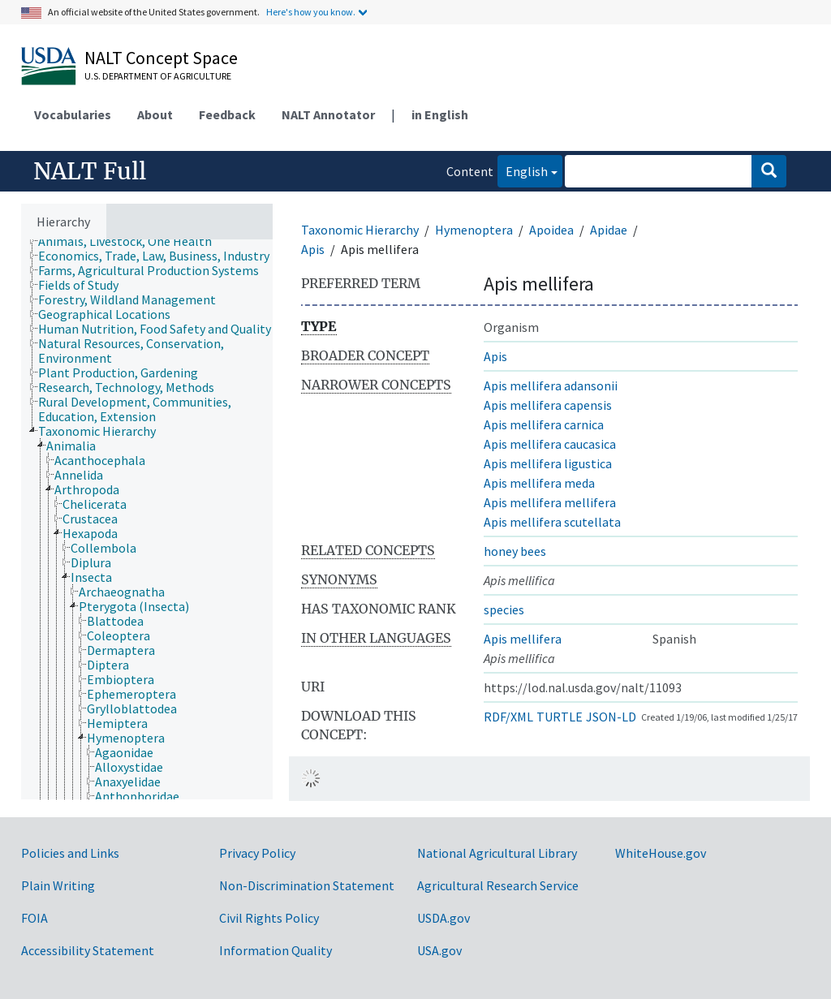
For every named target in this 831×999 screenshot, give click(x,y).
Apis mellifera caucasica (550, 444)
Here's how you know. (310, 12)
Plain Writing (58, 885)
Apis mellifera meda (539, 483)
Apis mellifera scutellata (552, 522)
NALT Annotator (328, 114)
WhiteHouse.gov (660, 853)
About (155, 114)
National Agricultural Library (497, 853)
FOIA (34, 918)
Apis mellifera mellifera (550, 502)
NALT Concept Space (161, 57)
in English (439, 114)
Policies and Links (70, 853)
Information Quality (275, 950)
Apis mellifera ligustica (548, 463)
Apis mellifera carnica (544, 424)
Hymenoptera (474, 230)
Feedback (227, 114)
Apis (313, 249)
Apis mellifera (523, 639)
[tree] (147, 519)
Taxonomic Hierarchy (360, 230)
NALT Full (89, 171)
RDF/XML (508, 716)
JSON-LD (611, 716)
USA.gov (439, 950)
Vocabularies (72, 114)
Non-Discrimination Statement (306, 885)
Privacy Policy (257, 853)
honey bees (515, 551)
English (522, 170)
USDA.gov (443, 918)
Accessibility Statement (87, 950)
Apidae (608, 230)
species (504, 609)
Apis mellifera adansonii (551, 385)
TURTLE (559, 716)
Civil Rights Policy (269, 918)
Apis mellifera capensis (548, 405)
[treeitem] (131, 241)
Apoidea (551, 230)
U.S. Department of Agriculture (157, 76)
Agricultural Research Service (498, 885)
